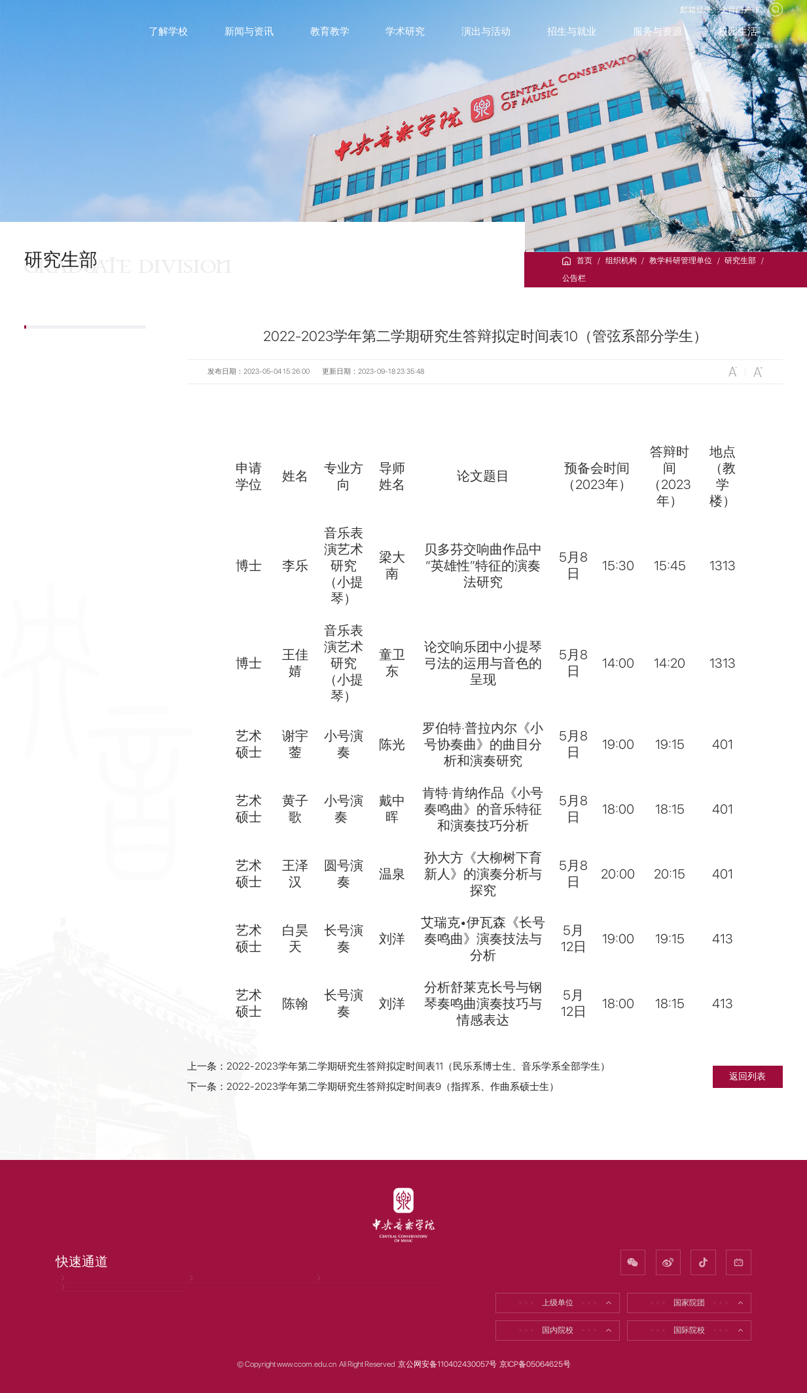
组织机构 (621, 260)
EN (754, 17)
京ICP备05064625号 (535, 1364)
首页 (584, 260)
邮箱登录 (660, 17)
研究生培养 (67, 450)
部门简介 (62, 378)
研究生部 (740, 260)
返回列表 (747, 1076)
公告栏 (574, 278)
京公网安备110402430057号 (447, 1364)
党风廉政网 (81, 1290)
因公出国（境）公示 (96, 1323)
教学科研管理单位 (680, 260)
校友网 (329, 1290)
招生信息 (62, 414)
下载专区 (62, 486)
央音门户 (715, 17)
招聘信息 (205, 1290)
